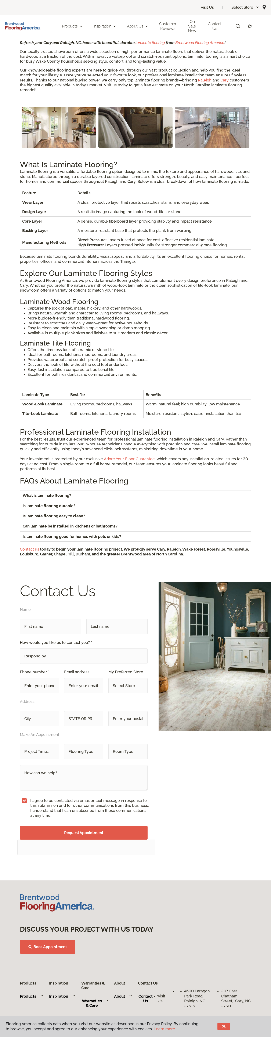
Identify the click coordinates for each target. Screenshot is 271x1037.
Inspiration (62, 996)
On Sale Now (192, 26)
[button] (245, 7)
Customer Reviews (167, 26)
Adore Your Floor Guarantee (129, 459)
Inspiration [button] (105, 26)
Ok (224, 1026)
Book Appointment (47, 947)
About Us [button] (138, 26)
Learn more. (165, 1029)
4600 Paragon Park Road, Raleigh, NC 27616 (197, 998)
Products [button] (72, 26)
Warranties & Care (95, 1003)
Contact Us (214, 26)
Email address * (78, 672)
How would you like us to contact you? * (56, 642)
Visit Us (207, 7)
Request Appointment (84, 832)
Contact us (29, 549)
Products (31, 996)
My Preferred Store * (126, 672)
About (123, 996)
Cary (224, 80)
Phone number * (34, 672)
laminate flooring (150, 42)
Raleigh (205, 80)
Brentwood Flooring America (199, 42)
